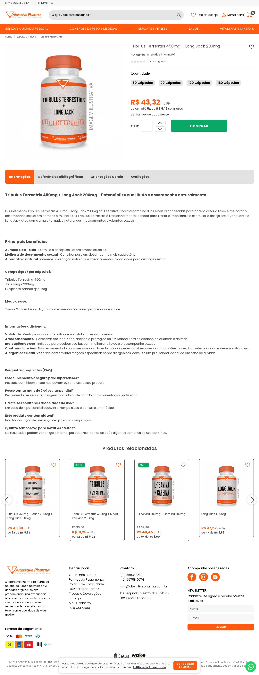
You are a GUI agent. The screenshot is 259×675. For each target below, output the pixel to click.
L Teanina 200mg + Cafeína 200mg (161, 514)
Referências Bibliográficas (60, 177)
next (252, 500)
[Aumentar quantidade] (160, 129)
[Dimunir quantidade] (160, 122)
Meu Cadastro (80, 603)
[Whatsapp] (250, 666)
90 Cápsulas (171, 83)
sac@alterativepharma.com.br (143, 586)
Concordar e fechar (185, 665)
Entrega (75, 598)
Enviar (221, 627)
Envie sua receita (17, 3)
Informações (19, 177)
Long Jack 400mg (213, 514)
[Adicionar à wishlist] (251, 47)
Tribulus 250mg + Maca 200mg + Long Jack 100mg (29, 516)
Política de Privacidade (86, 584)
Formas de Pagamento (86, 579)
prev (7, 500)
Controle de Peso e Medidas (93, 28)
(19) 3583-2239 (131, 575)
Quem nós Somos (82, 575)
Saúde (193, 28)
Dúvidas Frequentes (84, 589)
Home (8, 36)
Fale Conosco (79, 607)
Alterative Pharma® (160, 54)
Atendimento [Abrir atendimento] (44, 3)
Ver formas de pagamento (150, 114)
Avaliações (140, 177)
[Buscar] (179, 15)
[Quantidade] (147, 126)
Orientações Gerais (107, 177)
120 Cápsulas (199, 83)
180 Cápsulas (228, 83)
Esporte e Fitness (152, 28)
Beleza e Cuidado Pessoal (26, 28)
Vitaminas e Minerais (237, 28)
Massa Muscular (51, 36)
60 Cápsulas (143, 83)
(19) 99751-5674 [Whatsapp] (132, 579)
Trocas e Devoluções (85, 593)
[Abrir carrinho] (250, 15)
